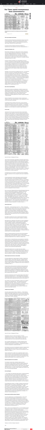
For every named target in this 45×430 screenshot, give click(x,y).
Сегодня (8, 3)
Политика (11, 3)
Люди (19, 3)
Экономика (23, 3)
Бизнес (31, 3)
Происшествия (16, 3)
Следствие (27, 3)
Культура (34, 3)
